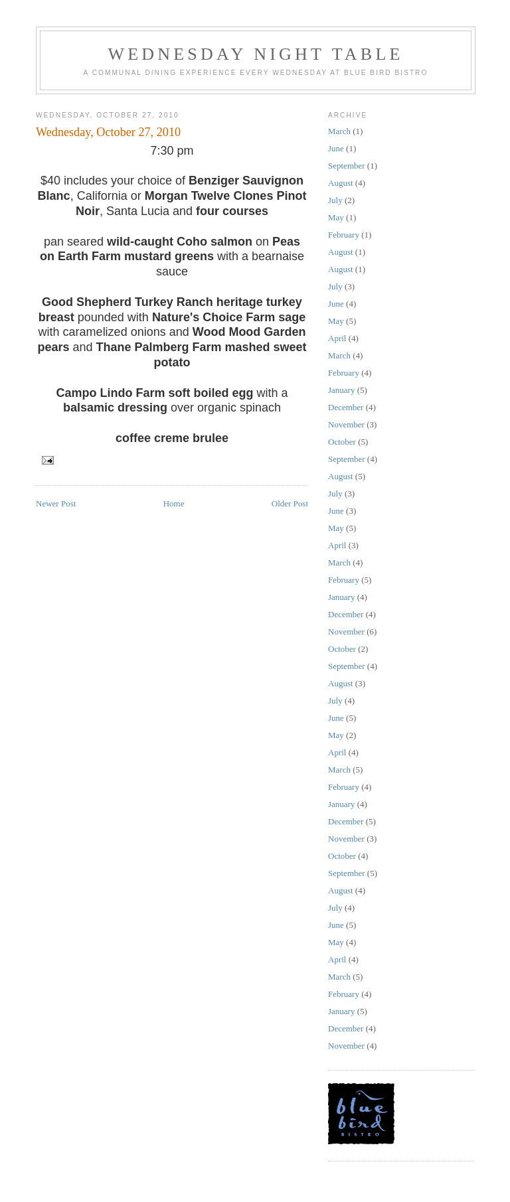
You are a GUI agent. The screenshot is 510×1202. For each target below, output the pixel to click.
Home (174, 503)
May (336, 217)
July (335, 200)
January (341, 390)
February (343, 235)
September (346, 166)
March (339, 131)
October (342, 442)
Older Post (290, 503)
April (337, 338)
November (346, 424)
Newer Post (56, 503)
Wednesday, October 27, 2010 (108, 132)
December (345, 407)
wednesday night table (255, 54)
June (336, 148)
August (340, 183)
